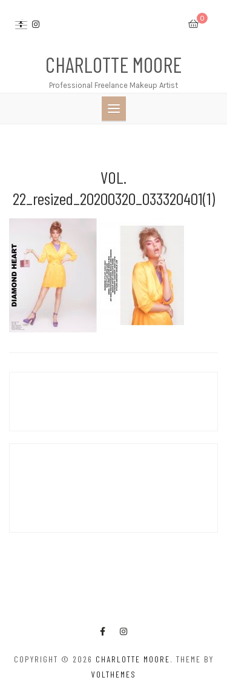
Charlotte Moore (113, 64)
